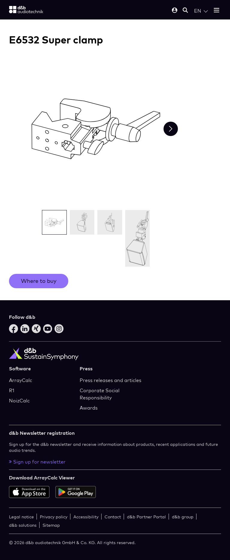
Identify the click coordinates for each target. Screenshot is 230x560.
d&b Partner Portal (146, 517)
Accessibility (86, 517)
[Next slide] (171, 129)
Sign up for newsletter (37, 462)
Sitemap (51, 525)
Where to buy (38, 280)
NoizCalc (19, 401)
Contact (113, 517)
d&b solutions (23, 525)
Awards (89, 408)
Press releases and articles (110, 380)
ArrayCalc (20, 380)
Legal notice (21, 517)
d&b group (182, 517)
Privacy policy (53, 517)
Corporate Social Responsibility (99, 394)
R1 (11, 390)
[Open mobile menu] (216, 11)
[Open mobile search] (185, 11)
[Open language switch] (201, 11)
